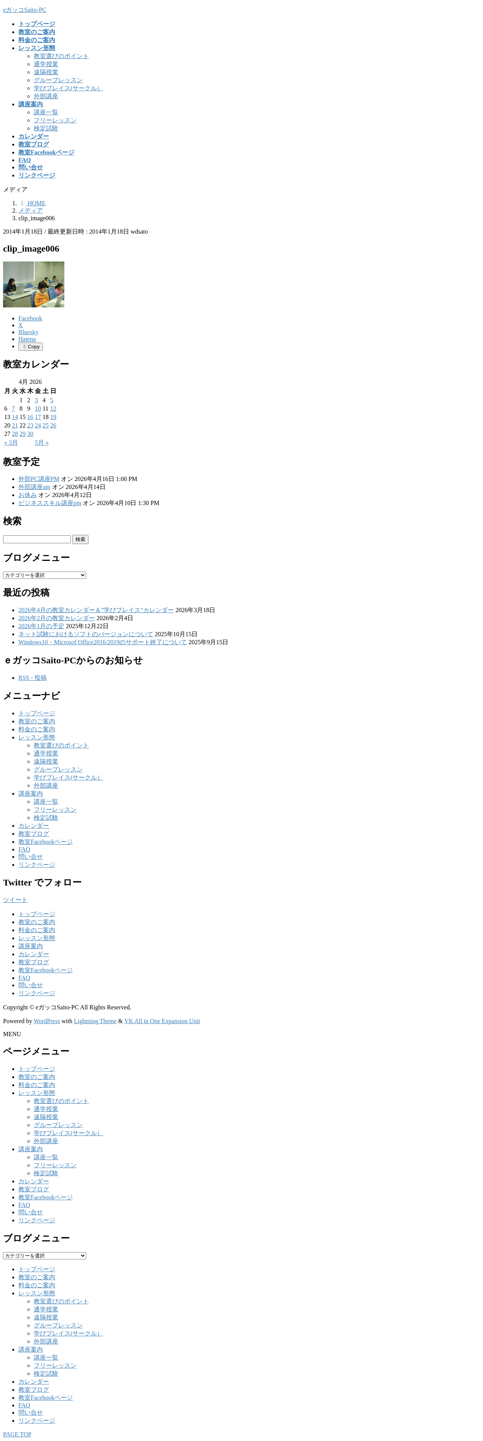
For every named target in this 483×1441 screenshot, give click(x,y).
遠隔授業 (46, 72)
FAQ (24, 849)
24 (38, 425)
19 (53, 417)
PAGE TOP (17, 1434)
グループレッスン (58, 80)
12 (53, 408)
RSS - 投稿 (32, 677)
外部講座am (34, 487)
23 (30, 425)
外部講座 (46, 96)
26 (53, 425)
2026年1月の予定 (41, 626)
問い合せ (30, 856)
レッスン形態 (36, 737)
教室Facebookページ (45, 841)
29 (23, 434)
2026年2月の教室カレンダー (56, 618)
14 (15, 417)
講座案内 (30, 793)
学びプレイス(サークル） (68, 88)
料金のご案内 (36, 729)
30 (30, 434)
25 (46, 425)
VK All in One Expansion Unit (162, 1021)
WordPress (47, 1021)
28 (15, 434)
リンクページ (36, 864)
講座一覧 (46, 112)
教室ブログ (33, 833)
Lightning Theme (95, 1021)
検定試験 (46, 128)
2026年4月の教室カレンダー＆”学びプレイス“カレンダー (96, 610)
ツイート (15, 900)
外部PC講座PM (38, 479)
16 (30, 417)
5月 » (42, 442)
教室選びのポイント (61, 56)
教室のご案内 (36, 721)
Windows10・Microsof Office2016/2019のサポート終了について (102, 642)
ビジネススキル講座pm (49, 503)
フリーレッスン (55, 120)
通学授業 (46, 64)
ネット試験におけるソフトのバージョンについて (85, 634)
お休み (27, 495)
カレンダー (33, 825)
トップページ (36, 713)
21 (15, 425)
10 (38, 408)
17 (38, 417)
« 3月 (11, 442)
